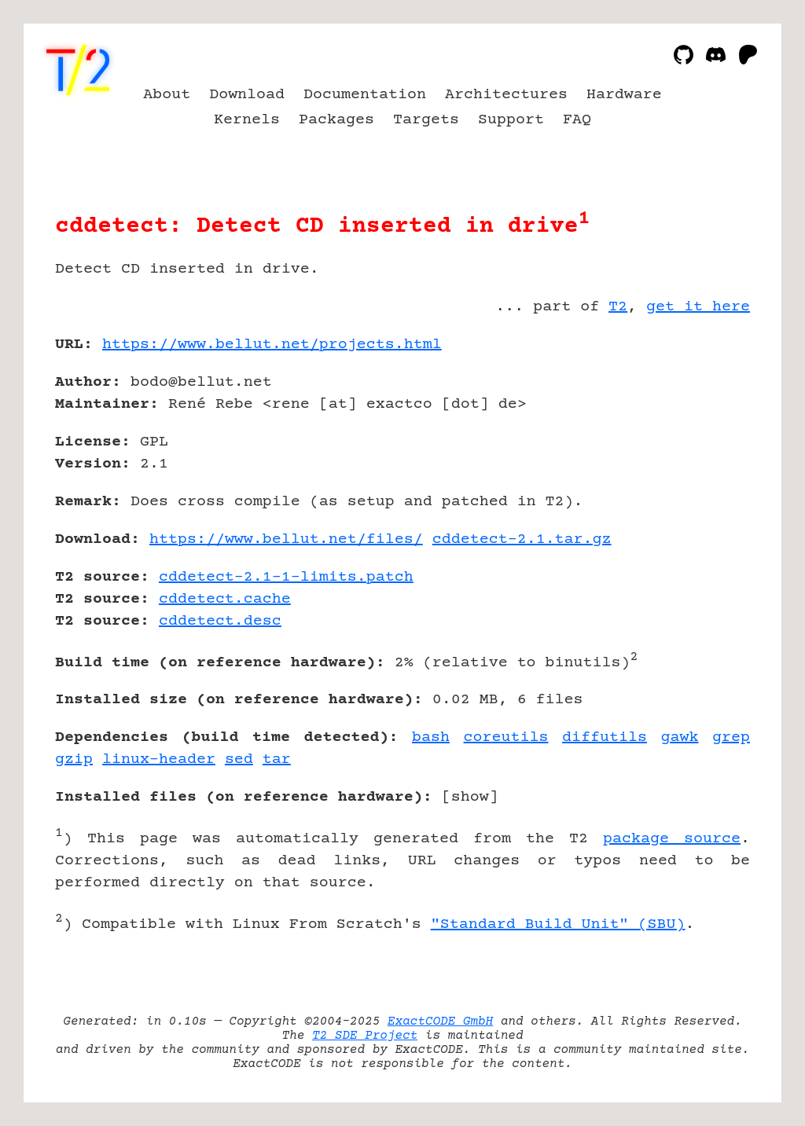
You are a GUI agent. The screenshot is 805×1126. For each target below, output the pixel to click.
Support (511, 120)
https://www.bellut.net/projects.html (272, 345)
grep (731, 737)
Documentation (364, 95)
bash (431, 737)
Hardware (624, 95)
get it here (698, 307)
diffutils (604, 737)
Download (247, 95)
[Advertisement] (703, 436)
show (470, 797)
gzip (74, 759)
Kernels (247, 120)
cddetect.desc (220, 621)
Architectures (506, 95)
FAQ (577, 120)
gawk (680, 737)
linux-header (158, 759)
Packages (336, 120)
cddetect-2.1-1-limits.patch (286, 577)
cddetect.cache (225, 599)
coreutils (506, 737)
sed (239, 759)
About (166, 95)
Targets (426, 120)
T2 (617, 307)
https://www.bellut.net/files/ (286, 539)
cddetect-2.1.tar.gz (522, 539)
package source (672, 839)
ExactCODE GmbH (440, 1021)
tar (277, 759)
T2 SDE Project (364, 1036)
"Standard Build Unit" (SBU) (558, 924)
